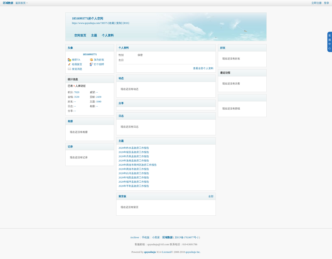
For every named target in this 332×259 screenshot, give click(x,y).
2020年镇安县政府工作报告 (134, 152)
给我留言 (77, 64)
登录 (326, 2)
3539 (76, 96)
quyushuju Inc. (193, 252)
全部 (210, 196)
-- (97, 92)
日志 (121, 115)
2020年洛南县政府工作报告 (134, 160)
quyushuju (150, 252)
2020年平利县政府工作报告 (134, 186)
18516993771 (90, 54)
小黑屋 (156, 237)
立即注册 (316, 2)
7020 (76, 92)
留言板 (122, 196)
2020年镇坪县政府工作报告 (134, 181)
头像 (70, 47)
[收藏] (111, 23)
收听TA (76, 59)
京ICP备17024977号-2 (187, 237)
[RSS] (126, 23)
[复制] (119, 23)
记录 (70, 146)
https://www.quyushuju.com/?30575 (90, 23)
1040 (98, 101)
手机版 (145, 237)
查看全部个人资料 (203, 68)
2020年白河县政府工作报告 (134, 173)
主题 (94, 35)
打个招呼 (99, 64)
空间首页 (80, 35)
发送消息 (77, 69)
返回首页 (20, 2)
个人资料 (108, 35)
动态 (121, 78)
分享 (121, 103)
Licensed (166, 252)
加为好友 (99, 59)
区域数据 (8, 2)
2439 (98, 96)
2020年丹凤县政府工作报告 (134, 156)
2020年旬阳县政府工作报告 (134, 177)
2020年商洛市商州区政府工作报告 (138, 164)
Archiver (134, 237)
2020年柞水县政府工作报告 (134, 147)
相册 (70, 121)
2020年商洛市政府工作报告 (134, 169)
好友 (222, 47)
